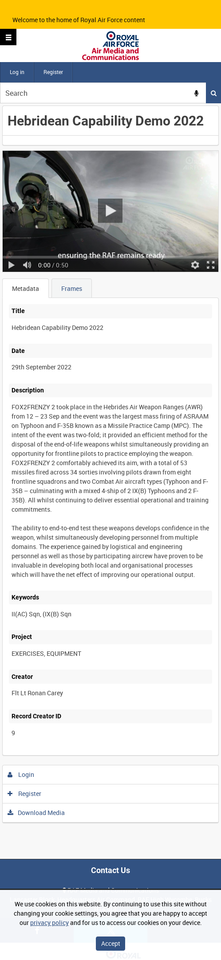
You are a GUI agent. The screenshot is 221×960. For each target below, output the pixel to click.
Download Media (36, 812)
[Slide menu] (8, 37)
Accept (110, 943)
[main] (110, 464)
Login (21, 774)
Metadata (25, 288)
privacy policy (49, 922)
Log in (17, 71)
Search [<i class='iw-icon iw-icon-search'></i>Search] (214, 93)
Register (53, 71)
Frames (71, 288)
